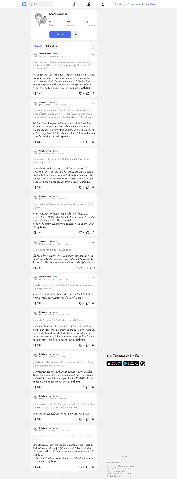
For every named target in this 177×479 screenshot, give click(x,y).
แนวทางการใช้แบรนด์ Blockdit (118, 473)
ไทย (123, 476)
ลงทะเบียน (150, 4)
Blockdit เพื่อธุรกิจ (113, 476)
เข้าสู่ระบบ (134, 4)
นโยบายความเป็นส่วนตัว (116, 471)
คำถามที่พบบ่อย (128, 466)
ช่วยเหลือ (117, 466)
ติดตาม (60, 34)
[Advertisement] (125, 412)
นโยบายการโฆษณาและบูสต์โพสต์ (119, 468)
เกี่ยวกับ (110, 466)
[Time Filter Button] (94, 45)
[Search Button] (31, 4)
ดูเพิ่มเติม (85, 87)
